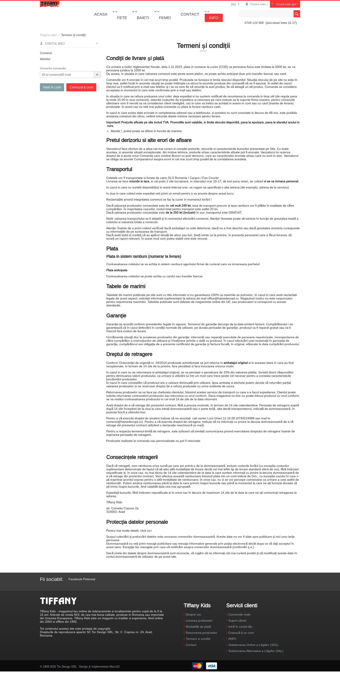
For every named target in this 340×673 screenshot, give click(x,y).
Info (213, 17)
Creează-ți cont (81, 87)
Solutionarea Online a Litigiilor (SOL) (253, 645)
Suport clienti (237, 620)
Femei (165, 17)
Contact (190, 14)
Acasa (100, 14)
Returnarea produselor (201, 632)
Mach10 (114, 666)
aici (149, 530)
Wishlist (45, 59)
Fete (122, 17)
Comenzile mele (239, 614)
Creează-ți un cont (241, 632)
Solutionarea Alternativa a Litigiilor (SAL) (255, 651)
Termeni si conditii (198, 638)
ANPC (232, 638)
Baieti (143, 17)
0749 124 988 (254, 23)
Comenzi (46, 53)
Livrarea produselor (199, 620)
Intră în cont (52, 87)
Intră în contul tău (240, 626)
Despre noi (193, 614)
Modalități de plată (198, 626)
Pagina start (48, 35)
